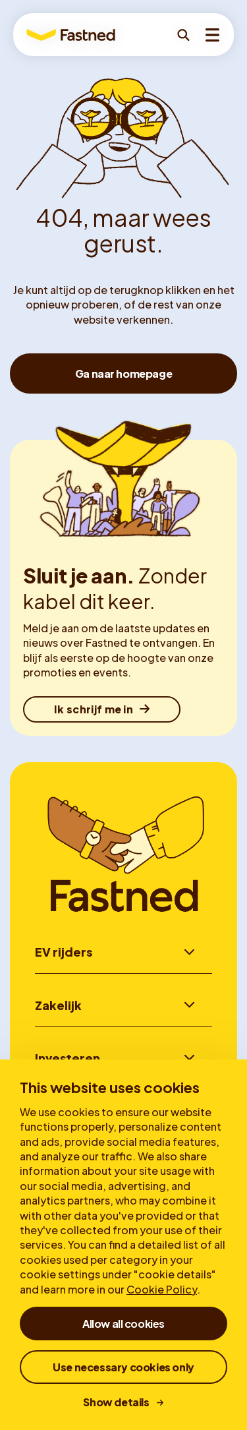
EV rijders (63, 951)
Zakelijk (58, 1005)
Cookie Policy (161, 1289)
